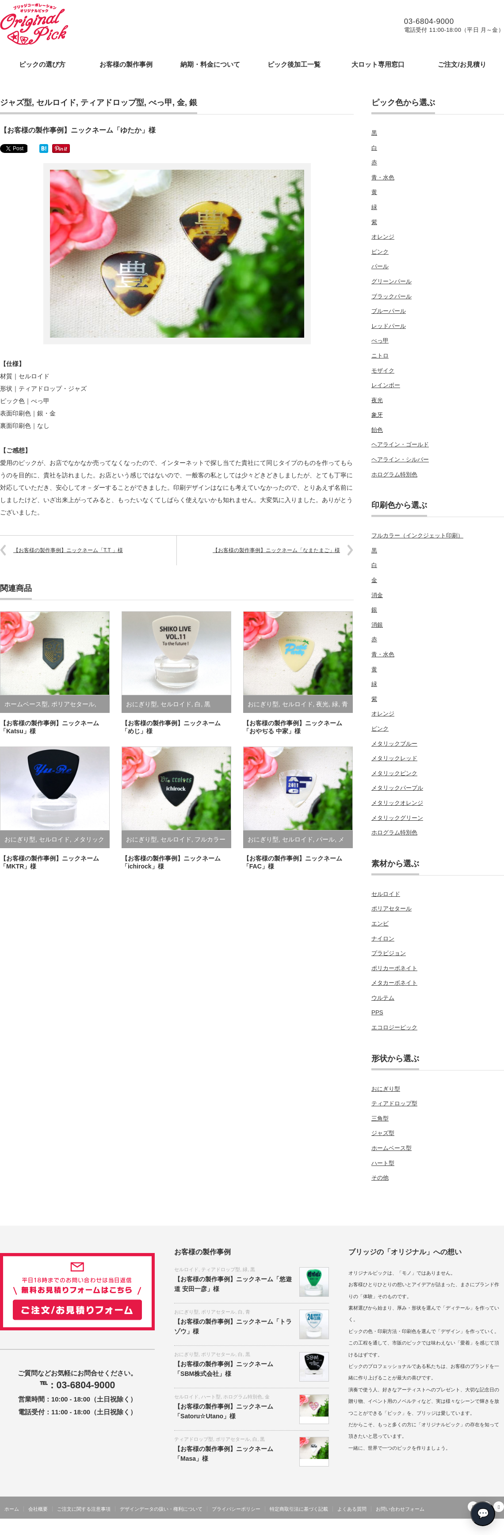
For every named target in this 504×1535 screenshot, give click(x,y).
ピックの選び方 (42, 64)
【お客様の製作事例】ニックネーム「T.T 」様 (68, 550)
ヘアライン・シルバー (400, 459)
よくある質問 (352, 1509)
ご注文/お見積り (462, 64)
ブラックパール (391, 296)
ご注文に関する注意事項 (84, 1509)
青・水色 (382, 177)
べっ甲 (160, 102)
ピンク (380, 251)
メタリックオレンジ (397, 803)
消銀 (377, 624)
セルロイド (56, 102)
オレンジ (382, 236)
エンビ (380, 923)
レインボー (385, 385)
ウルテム (382, 997)
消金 (377, 595)
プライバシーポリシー (236, 1509)
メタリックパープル (397, 788)
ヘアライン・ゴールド (400, 444)
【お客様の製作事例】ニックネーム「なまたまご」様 (276, 550)
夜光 (322, 704)
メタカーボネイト (394, 982)
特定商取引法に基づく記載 (299, 1509)
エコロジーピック (394, 1027)
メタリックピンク (394, 773)
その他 (380, 1177)
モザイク (382, 370)
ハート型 (382, 1163)
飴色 (377, 430)
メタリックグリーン (397, 818)
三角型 (380, 1118)
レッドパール (388, 326)
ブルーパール (388, 311)
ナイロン (382, 938)
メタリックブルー (394, 743)
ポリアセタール (73, 704)
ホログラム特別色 (394, 474)
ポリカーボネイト (394, 968)
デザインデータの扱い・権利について (161, 1509)
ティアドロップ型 (112, 102)
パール (325, 839)
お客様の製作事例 (126, 64)
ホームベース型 (26, 704)
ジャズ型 (16, 102)
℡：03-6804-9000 (77, 1385)
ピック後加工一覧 (294, 64)
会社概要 (38, 1509)
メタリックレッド (394, 758)
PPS (377, 1012)
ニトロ (380, 355)
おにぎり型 (141, 704)
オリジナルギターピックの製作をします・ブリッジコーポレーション (422, 1528)
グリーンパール (391, 281)
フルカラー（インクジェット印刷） (417, 535)
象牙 (377, 414)
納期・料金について (210, 64)
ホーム (11, 1509)
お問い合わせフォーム (400, 1509)
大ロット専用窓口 (378, 64)
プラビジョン (388, 953)
